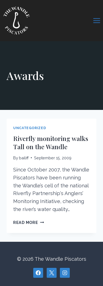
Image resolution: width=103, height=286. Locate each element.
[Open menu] (96, 20)
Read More (28, 222)
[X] (52, 273)
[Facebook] (38, 273)
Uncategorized (29, 128)
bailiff (24, 158)
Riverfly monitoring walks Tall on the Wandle (50, 142)
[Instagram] (65, 273)
